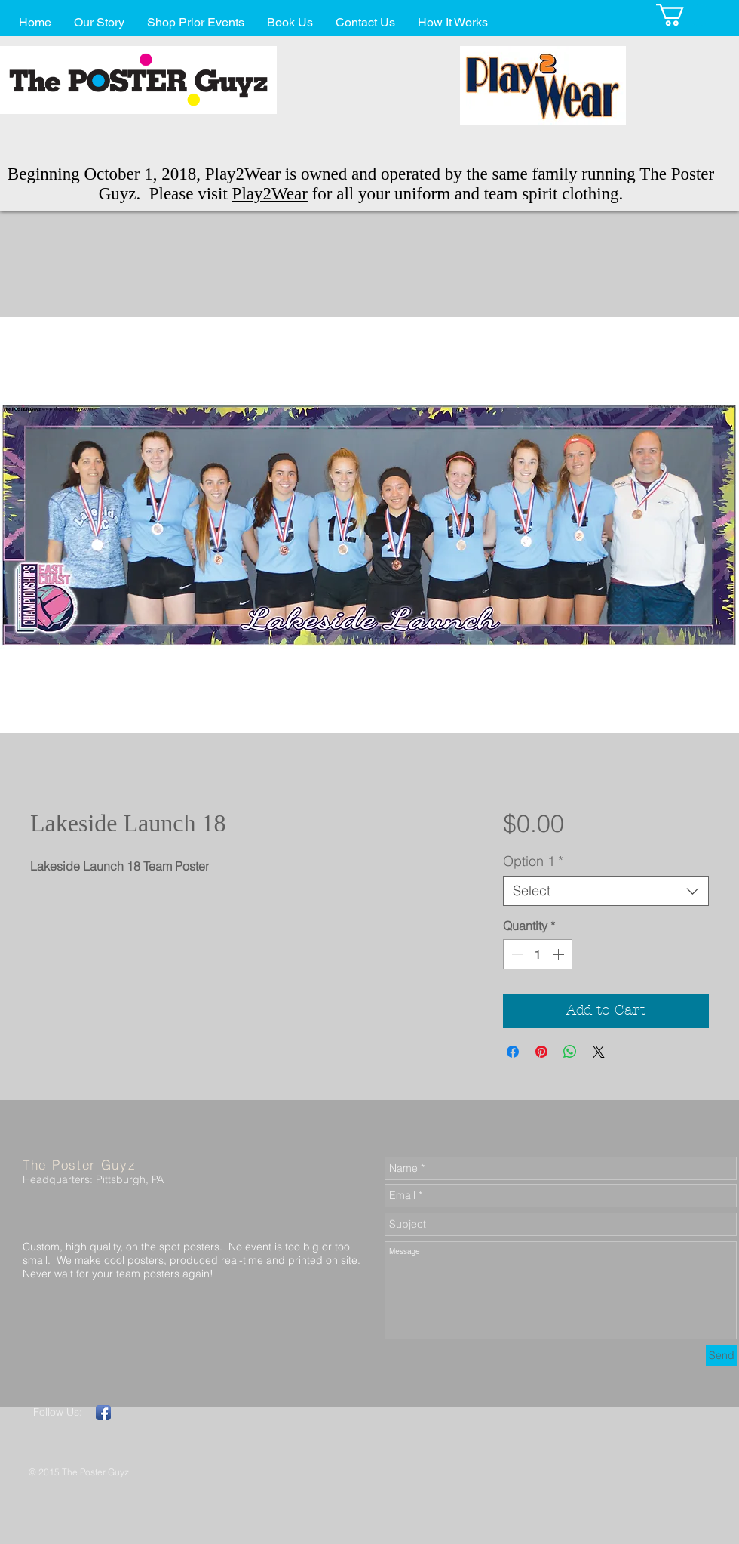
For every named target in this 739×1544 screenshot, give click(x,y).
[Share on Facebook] (513, 1052)
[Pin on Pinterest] (541, 1052)
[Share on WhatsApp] (570, 1052)
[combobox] (606, 891)
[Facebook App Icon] (103, 1412)
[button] (683, 15)
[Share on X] (599, 1052)
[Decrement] (515, 954)
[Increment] (559, 954)
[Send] (721, 1355)
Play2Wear (270, 193)
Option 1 (533, 861)
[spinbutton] (537, 954)
